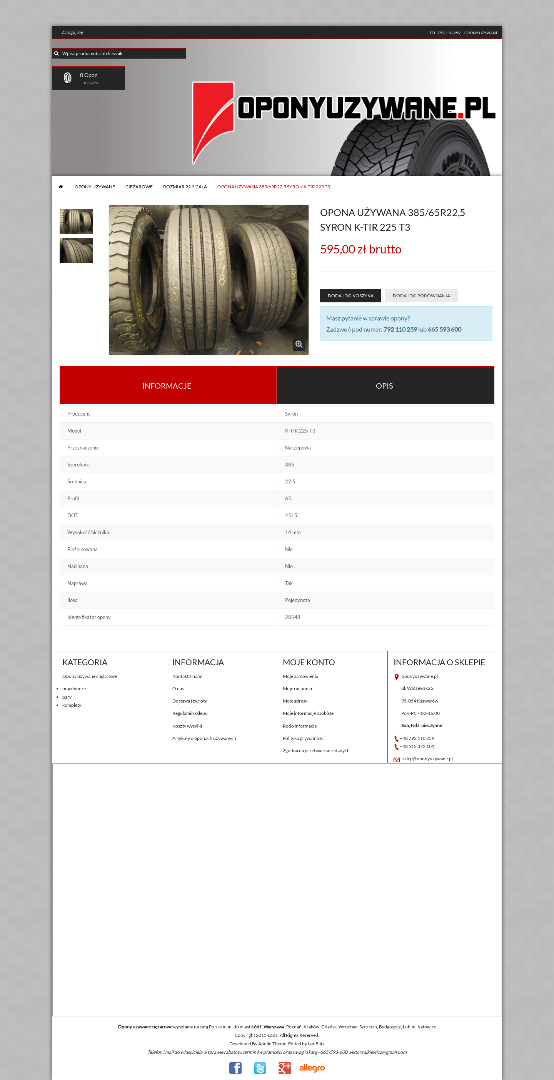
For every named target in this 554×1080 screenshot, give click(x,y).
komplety (71, 705)
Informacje (167, 385)
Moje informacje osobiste (308, 713)
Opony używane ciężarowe (89, 676)
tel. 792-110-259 (445, 32)
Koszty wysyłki (187, 726)
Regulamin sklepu (190, 713)
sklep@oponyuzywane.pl (427, 758)
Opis (384, 385)
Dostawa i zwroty (189, 701)
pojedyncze (74, 688)
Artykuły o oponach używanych (204, 738)
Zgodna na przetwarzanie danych (316, 750)
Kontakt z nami (187, 676)
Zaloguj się (72, 32)
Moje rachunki (297, 688)
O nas (178, 688)
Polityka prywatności (304, 738)
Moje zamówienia (300, 676)
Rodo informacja (300, 726)
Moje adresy (295, 701)
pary (67, 697)
